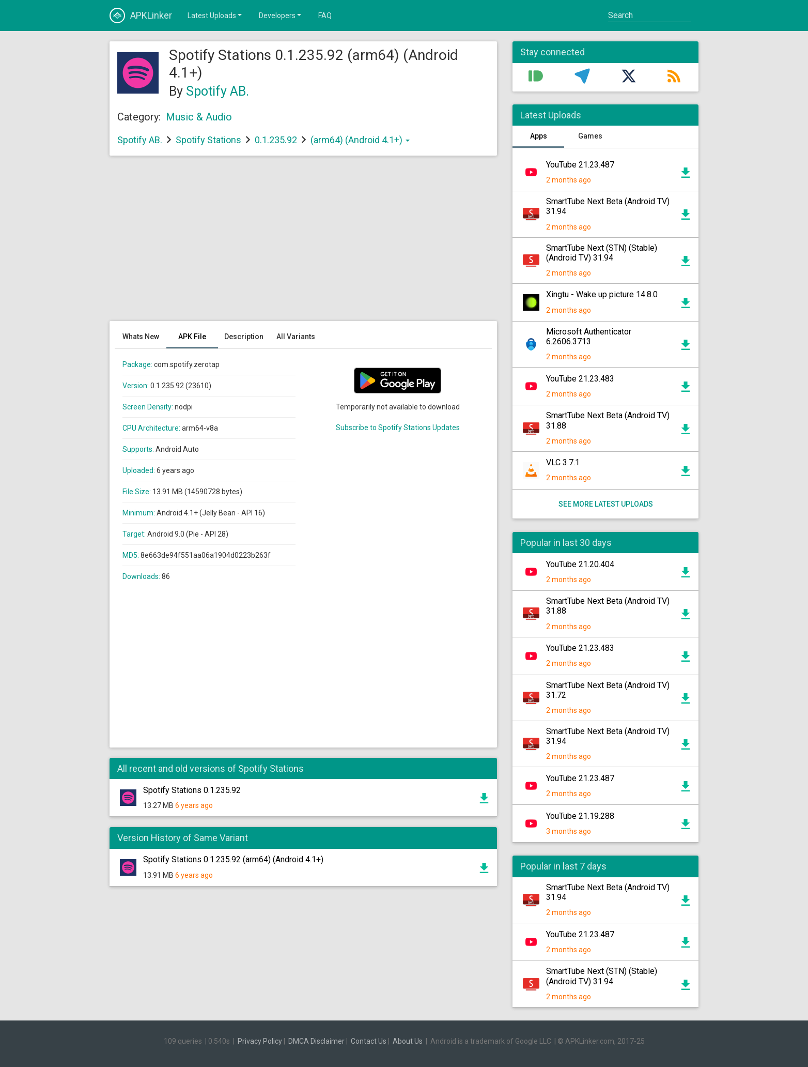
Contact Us (368, 1041)
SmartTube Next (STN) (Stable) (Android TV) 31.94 (601, 253)
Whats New (140, 336)
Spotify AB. (217, 91)
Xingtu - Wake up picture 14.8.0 (602, 294)
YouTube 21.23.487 (580, 165)
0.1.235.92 (277, 139)
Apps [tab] (538, 136)
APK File (192, 336)
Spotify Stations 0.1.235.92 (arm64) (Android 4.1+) (233, 859)
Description (243, 336)
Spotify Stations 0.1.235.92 (192, 790)
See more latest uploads (605, 504)
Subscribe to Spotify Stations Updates (398, 427)
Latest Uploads (215, 15)
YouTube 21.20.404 (580, 564)
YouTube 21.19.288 (580, 816)
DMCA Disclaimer (316, 1041)
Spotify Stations (208, 139)
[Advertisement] (303, 243)
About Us (408, 1041)
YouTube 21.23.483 (580, 379)
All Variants (295, 336)
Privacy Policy (260, 1041)
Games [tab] (590, 136)
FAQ (325, 15)
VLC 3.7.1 (563, 462)
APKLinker (141, 15)
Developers (281, 15)
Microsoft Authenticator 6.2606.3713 (588, 336)
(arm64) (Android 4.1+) (360, 139)
